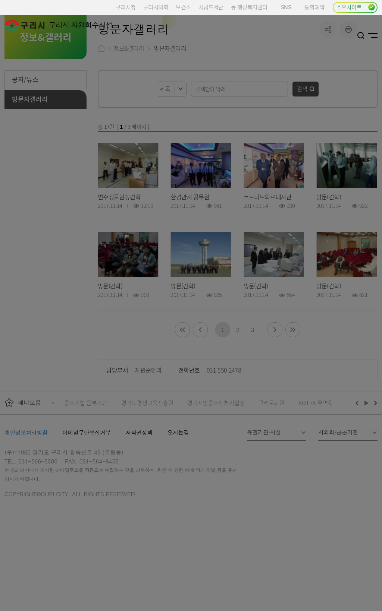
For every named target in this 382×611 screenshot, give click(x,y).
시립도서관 (210, 7)
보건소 (183, 7)
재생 (366, 459)
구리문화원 (272, 459)
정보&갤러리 (128, 104)
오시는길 (178, 489)
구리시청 (126, 7)
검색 (302, 145)
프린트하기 (348, 85)
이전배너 (358, 459)
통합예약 (314, 7)
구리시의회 (155, 7)
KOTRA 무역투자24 (321, 459)
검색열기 (361, 35)
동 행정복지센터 (249, 7)
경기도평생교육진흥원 (147, 459)
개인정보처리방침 (25, 489)
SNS (289, 7)
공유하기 (328, 85)
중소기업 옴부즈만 (85, 459)
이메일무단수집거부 (86, 489)
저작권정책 (139, 489)
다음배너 (375, 459)
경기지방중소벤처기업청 (216, 459)
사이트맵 (373, 35)
